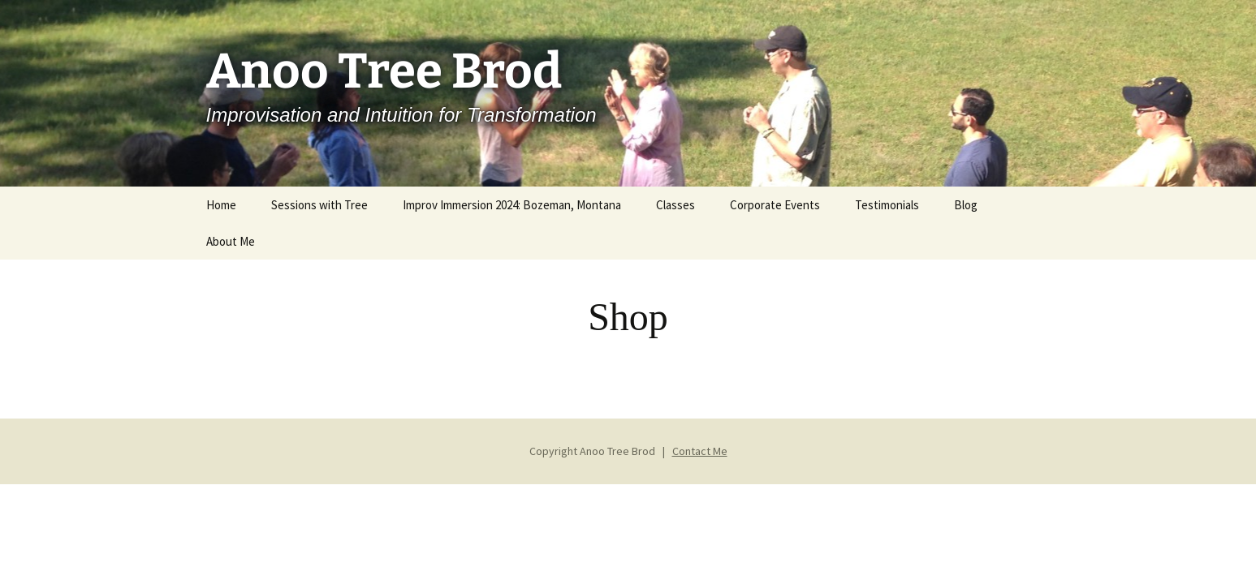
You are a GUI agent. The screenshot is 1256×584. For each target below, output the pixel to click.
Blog (966, 205)
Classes (675, 205)
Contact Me (699, 451)
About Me (230, 241)
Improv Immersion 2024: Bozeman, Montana (512, 205)
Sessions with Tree (319, 205)
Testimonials (887, 205)
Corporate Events (775, 205)
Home (221, 205)
